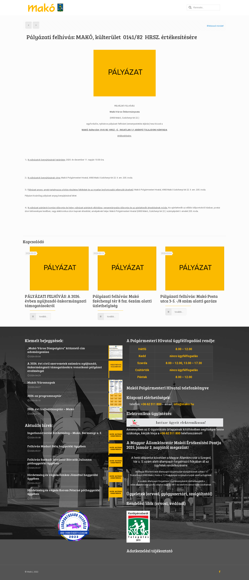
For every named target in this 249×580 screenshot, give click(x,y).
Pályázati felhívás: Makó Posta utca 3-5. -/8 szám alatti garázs (189, 298)
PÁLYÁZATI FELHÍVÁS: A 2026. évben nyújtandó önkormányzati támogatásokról (55, 300)
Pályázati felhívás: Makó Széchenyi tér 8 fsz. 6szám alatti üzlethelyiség (122, 300)
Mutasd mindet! (215, 26)
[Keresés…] (203, 7)
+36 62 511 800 (151, 404)
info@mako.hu (184, 404)
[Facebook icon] (219, 571)
